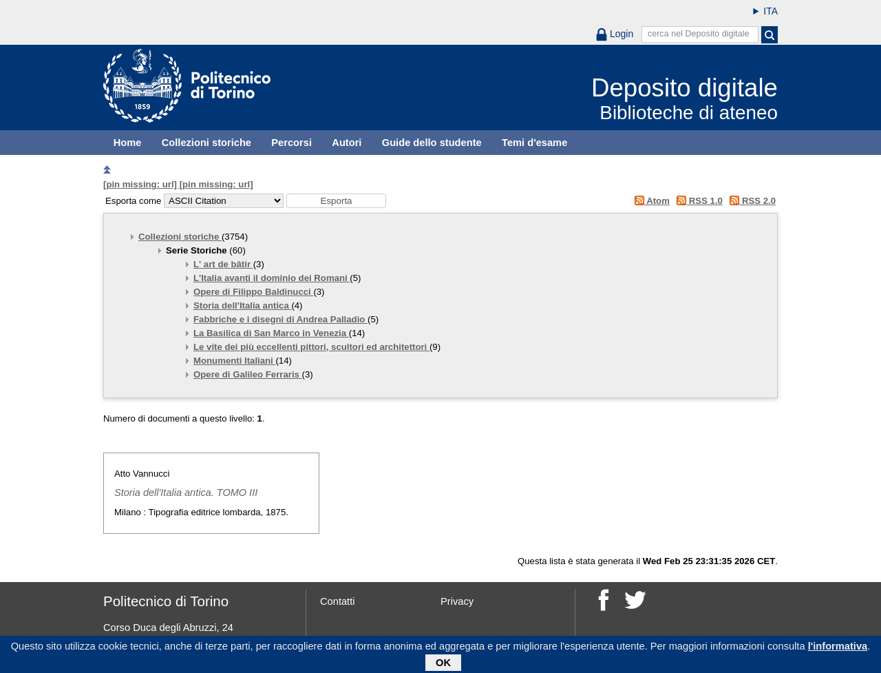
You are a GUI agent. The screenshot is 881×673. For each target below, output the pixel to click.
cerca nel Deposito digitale (699, 34)
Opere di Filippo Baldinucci (253, 292)
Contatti (337, 601)
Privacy (457, 601)
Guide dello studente (432, 142)
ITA (770, 11)
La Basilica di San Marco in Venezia (271, 333)
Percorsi (291, 142)
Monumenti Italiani (234, 360)
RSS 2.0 (750, 201)
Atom (649, 201)
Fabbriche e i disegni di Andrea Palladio (280, 319)
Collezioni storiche (206, 142)
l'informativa (838, 648)
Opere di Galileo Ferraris (247, 374)
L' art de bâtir (223, 264)
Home (128, 142)
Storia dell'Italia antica (242, 305)
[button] (336, 201)
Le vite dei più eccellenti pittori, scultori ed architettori (311, 347)
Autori (346, 142)
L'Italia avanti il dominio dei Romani (271, 278)
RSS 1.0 (697, 201)
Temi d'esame (534, 142)
